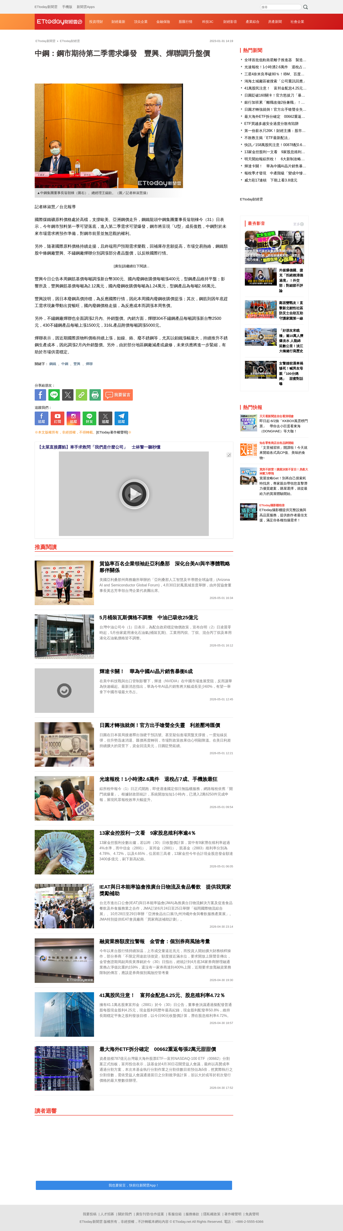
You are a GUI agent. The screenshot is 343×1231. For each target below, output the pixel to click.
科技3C (207, 22)
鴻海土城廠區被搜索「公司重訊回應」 (275, 81)
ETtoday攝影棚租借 (272, 505)
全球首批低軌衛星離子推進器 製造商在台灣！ (282, 60)
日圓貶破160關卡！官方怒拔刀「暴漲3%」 (279, 95)
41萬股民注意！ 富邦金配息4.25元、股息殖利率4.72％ (290, 88)
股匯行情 (185, 22)
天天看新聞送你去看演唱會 (276, 416)
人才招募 (107, 1214)
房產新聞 (275, 22)
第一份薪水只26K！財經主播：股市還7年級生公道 (285, 131)
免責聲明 (252, 1214)
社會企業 (297, 22)
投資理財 (96, 22)
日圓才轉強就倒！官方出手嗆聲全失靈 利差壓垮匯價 (288, 109)
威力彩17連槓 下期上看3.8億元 (270, 180)
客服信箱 (175, 1214)
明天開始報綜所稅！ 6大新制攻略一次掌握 (280, 159)
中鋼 (64, 364)
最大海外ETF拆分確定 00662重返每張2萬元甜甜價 (286, 116)
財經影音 (230, 22)
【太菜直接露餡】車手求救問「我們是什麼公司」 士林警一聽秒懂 (98, 447)
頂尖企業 (141, 22)
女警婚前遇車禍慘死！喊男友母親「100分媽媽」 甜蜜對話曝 (291, 373)
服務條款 (192, 1214)
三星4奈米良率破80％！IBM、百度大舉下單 (279, 74)
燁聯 (89, 364)
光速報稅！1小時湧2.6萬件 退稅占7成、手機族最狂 (287, 67)
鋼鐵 (52, 364)
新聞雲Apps (86, 2)
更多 (298, 224)
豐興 (76, 364)
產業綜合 (252, 22)
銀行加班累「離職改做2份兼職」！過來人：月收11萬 (287, 102)
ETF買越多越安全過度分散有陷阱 (271, 124)
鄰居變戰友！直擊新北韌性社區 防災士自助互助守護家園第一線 (291, 310)
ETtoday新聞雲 (46, 2)
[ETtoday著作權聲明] (112, 432)
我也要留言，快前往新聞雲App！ (134, 1185)
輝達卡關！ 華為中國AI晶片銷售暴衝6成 (278, 166)
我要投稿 (90, 1214)
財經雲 (60, 22)
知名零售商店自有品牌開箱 (276, 443)
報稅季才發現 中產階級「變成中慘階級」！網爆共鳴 (288, 173)
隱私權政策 (211, 1214)
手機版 (67, 2)
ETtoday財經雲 (251, 199)
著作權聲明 (232, 1214)
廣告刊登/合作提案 (150, 1214)
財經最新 (118, 22)
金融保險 (163, 22)
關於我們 (125, 1214)
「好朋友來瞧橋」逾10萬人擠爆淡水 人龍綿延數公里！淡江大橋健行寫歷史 (291, 340)
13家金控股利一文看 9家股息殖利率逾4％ (279, 152)
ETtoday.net (182, 1221)
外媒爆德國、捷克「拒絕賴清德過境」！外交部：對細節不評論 (291, 280)
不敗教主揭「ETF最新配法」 (267, 138)
